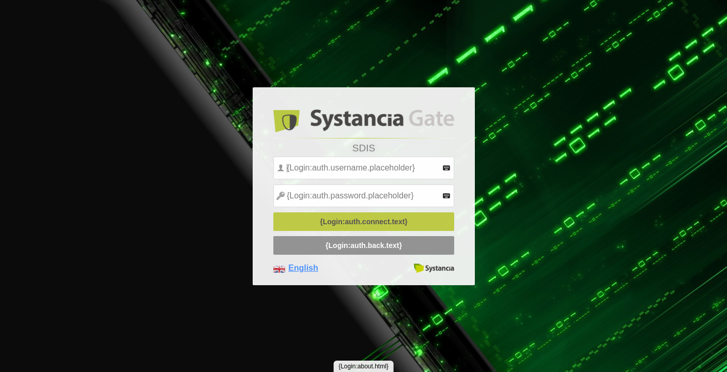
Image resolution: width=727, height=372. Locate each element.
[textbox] (363, 168)
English (303, 268)
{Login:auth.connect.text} (364, 222)
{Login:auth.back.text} (364, 245)
